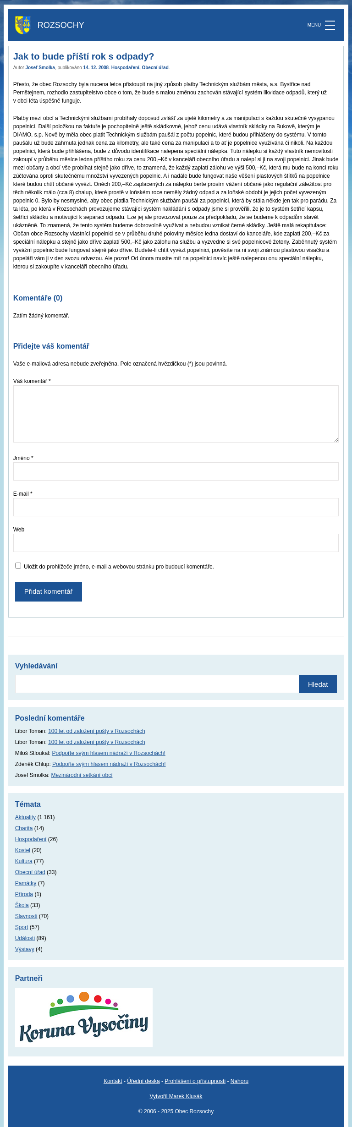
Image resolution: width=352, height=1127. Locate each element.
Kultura (24, 861)
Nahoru (239, 1081)
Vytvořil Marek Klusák (176, 1096)
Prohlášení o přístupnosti (195, 1081)
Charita (24, 828)
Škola (22, 905)
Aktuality (25, 817)
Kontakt (113, 1081)
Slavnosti (26, 916)
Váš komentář (32, 381)
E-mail (23, 494)
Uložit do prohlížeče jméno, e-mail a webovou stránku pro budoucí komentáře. (119, 567)
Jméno (23, 458)
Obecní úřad (155, 67)
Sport (21, 927)
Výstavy (24, 949)
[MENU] (330, 25)
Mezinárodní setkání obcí (81, 775)
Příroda (24, 894)
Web (18, 529)
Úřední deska (143, 1081)
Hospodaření (125, 67)
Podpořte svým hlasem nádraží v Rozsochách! (108, 753)
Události (25, 938)
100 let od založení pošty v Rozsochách (96, 731)
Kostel (22, 850)
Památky (26, 883)
